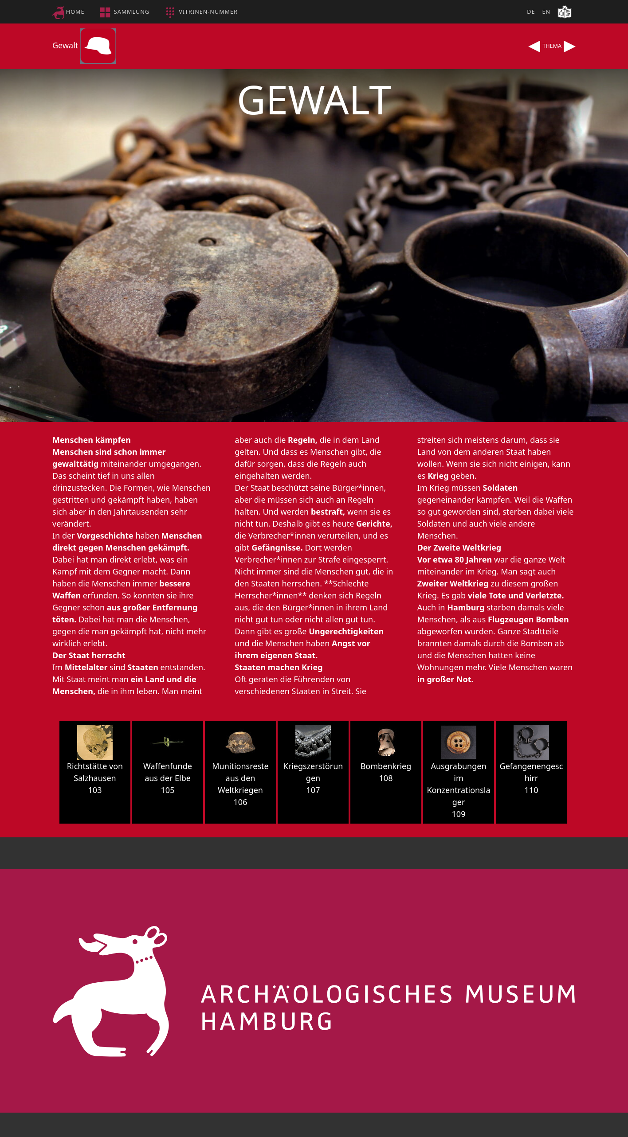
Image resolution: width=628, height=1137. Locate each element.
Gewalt (84, 45)
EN (546, 12)
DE (531, 12)
